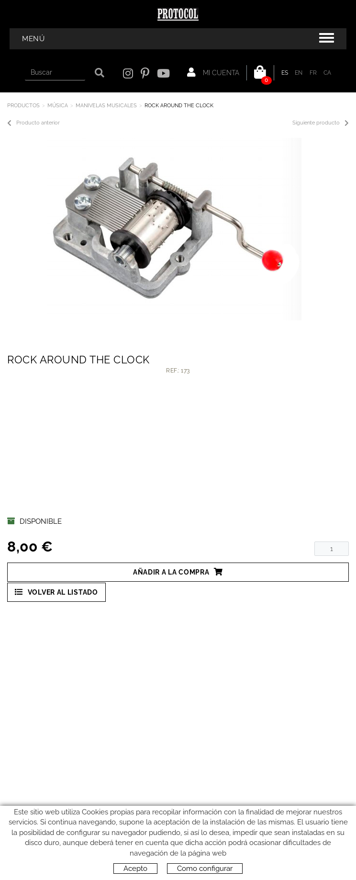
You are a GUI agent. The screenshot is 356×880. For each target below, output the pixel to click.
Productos (23, 105)
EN (299, 72)
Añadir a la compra (178, 572)
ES (285, 72)
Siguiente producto (320, 123)
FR (313, 72)
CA (327, 72)
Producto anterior (33, 123)
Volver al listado (56, 592)
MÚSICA (57, 105)
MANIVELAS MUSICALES (106, 105)
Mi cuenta (213, 72)
